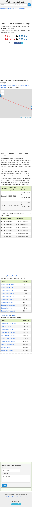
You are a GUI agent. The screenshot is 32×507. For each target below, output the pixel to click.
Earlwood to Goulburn (7, 293)
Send (4, 485)
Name (3, 468)
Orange (21, 85)
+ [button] (2, 91)
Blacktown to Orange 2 (8, 335)
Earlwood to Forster (7, 290)
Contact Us (15, 496)
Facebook (17, 42)
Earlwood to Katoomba (8, 305)
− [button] (2, 94)
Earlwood (3, 85)
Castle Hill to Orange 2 (8, 329)
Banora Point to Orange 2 (8, 338)
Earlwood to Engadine (7, 284)
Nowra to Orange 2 (6, 347)
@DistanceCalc (16, 504)
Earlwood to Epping (7, 287)
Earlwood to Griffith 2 (7, 299)
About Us (7, 496)
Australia (14, 85)
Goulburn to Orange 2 (7, 344)
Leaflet (21, 117)
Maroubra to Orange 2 (7, 350)
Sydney (9, 85)
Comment (5, 473)
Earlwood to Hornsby (7, 302)
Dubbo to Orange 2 (6, 326)
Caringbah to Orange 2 (8, 332)
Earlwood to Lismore (7, 308)
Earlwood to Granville (7, 296)
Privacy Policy (24, 496)
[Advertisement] (16, 16)
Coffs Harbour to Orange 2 (9, 323)
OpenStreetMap (27, 117)
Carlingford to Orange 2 (8, 341)
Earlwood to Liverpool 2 (8, 311)
